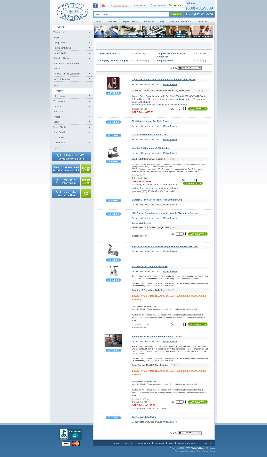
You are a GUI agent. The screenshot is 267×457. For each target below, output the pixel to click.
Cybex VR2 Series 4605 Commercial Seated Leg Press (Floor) (113, 93)
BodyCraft (58, 111)
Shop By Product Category (114, 60)
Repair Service (143, 443)
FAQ (162, 21)
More (56, 85)
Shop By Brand (165, 60)
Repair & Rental (130, 21)
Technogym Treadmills (113, 417)
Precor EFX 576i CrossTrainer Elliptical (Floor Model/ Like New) (113, 260)
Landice (57, 106)
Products (59, 27)
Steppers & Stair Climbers (66, 63)
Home (99, 21)
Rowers (57, 68)
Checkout (176, 5)
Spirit (56, 122)
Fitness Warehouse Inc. (72, 11)
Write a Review (170, 84)
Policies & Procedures (180, 21)
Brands (58, 91)
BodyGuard (59, 132)
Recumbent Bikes (62, 48)
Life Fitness (59, 96)
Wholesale (149, 21)
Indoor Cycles (60, 53)
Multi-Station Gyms (62, 79)
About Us (112, 21)
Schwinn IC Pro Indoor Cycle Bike (113, 280)
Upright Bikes (60, 42)
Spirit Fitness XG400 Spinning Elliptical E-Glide (113, 350)
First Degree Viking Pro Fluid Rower (113, 122)
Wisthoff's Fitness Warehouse (203, 448)
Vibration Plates (61, 58)
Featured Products (110, 53)
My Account (159, 5)
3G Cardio (58, 137)
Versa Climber (60, 127)
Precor (56, 116)
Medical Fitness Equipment (66, 73)
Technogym (59, 101)
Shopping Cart (120, 5)
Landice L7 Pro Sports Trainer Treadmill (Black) (113, 200)
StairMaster (59, 142)
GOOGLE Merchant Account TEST (113, 135)
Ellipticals (58, 37)
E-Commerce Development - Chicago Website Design (195, 451)
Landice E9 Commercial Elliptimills (113, 161)
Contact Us (202, 21)
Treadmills (58, 32)
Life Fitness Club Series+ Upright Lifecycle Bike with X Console (113, 214)
